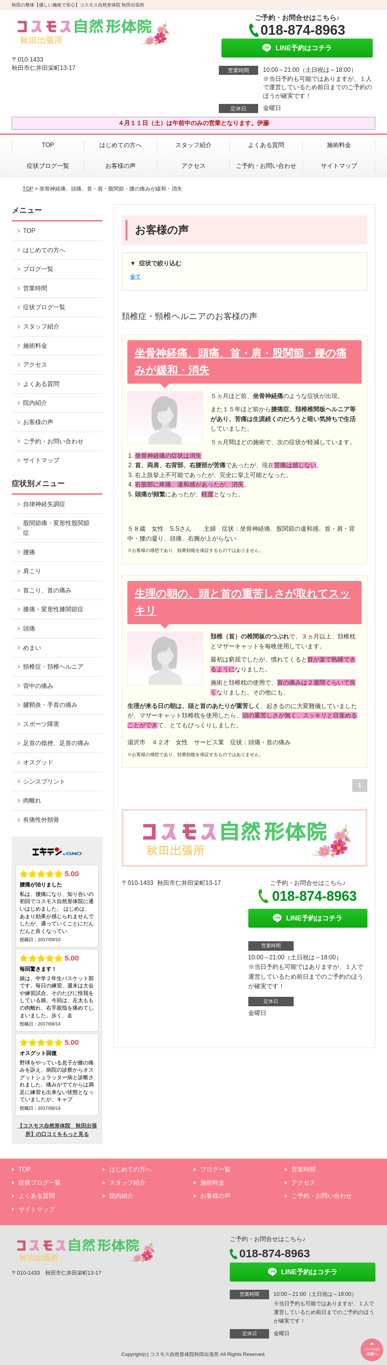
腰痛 (29, 552)
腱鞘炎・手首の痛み (50, 705)
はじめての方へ (120, 145)
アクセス (193, 166)
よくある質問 (266, 145)
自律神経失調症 (44, 504)
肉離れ (32, 800)
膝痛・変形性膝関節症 (53, 609)
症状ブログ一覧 (48, 166)
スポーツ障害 (41, 724)
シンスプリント (44, 781)
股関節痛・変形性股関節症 (56, 528)
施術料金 (339, 145)
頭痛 (29, 628)
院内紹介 (35, 403)
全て (135, 277)
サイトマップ (339, 166)
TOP (48, 145)
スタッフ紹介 (193, 145)
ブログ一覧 (38, 269)
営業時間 (35, 288)
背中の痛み (38, 686)
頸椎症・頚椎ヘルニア (53, 666)
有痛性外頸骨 (41, 820)
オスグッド (38, 762)
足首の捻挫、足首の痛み (56, 743)
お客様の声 (120, 166)
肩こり (32, 571)
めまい (32, 648)
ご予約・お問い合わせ (266, 166)
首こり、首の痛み (47, 590)
